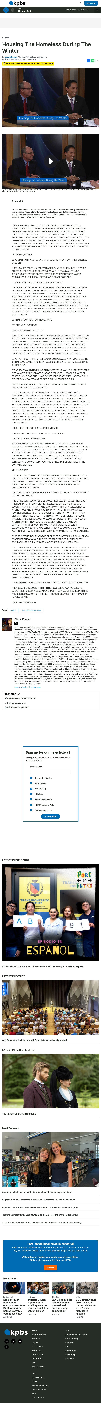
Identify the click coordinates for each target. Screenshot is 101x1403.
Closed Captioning (71, 1339)
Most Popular (10, 1128)
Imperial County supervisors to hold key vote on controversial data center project (41, 1207)
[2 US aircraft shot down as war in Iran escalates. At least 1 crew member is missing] (87, 1288)
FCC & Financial (37, 1347)
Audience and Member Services (76, 1335)
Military (78, 1297)
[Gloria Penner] (7, 624)
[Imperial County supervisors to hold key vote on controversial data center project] (38, 1288)
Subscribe (50, 816)
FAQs (67, 1347)
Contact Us (69, 1343)
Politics (5, 38)
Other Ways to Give (39, 1389)
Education (55, 1297)
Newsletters (36, 1339)
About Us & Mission (39, 1335)
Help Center (69, 1359)
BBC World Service (25, 12)
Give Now (91, 3)
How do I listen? (71, 1351)
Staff (33, 1363)
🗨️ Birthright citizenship (15, 703)
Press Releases (37, 1355)
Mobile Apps (36, 1351)
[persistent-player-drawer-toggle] (97, 11)
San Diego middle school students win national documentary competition (37, 1192)
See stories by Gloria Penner (27, 687)
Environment (8, 1297)
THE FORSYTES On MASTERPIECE (19, 1114)
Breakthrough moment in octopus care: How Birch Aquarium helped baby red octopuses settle (14, 1306)
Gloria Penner (11, 57)
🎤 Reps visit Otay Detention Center (20, 698)
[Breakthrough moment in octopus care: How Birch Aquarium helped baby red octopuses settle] (14, 1288)
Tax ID (34, 1393)
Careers (35, 1343)
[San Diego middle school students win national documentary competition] (63, 1288)
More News (10, 1278)
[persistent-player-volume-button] (13, 11)
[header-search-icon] (81, 3)
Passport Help (70, 1355)
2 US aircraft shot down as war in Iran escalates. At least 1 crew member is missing (41, 1222)
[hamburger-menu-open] (5, 3)
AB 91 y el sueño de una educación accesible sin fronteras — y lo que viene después (42, 966)
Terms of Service (38, 1367)
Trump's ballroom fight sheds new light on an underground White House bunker (40, 1215)
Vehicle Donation (38, 1397)
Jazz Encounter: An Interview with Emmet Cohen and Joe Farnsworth (35, 1040)
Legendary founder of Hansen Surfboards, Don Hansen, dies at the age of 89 (38, 1200)
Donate (50, 1267)
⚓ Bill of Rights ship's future (17, 707)
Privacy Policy (37, 1359)
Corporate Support (38, 1377)
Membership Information (40, 1385)
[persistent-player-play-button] (6, 11)
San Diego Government (31, 610)
